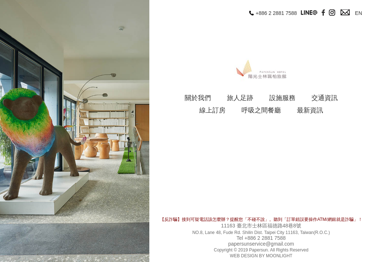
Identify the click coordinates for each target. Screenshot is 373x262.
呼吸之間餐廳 (261, 110)
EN (358, 13)
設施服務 (282, 98)
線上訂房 (212, 110)
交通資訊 (324, 98)
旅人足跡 (240, 98)
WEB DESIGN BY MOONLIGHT (261, 255)
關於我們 (198, 98)
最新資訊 (310, 110)
